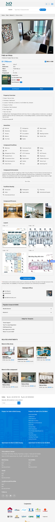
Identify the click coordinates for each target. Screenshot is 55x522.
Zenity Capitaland (33, 428)
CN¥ (52, 61)
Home (3, 15)
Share (41, 88)
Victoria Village (32, 426)
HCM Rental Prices (7, 327)
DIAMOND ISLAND (23, 359)
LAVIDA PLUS (32, 416)
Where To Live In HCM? (8, 331)
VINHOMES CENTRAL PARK (6, 357)
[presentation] (4, 36)
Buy (2, 465)
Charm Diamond (32, 418)
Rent (7, 15)
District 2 (12, 15)
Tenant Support (6, 322)
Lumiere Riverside (32, 439)
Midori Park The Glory (33, 420)
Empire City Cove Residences (35, 422)
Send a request (27, 278)
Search (42, 9)
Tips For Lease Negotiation (9, 325)
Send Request (15, 88)
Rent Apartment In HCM (8, 329)
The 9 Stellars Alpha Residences (36, 431)
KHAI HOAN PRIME (33, 414)
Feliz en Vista (6, 385)
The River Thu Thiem (33, 437)
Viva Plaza (31, 433)
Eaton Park (31, 424)
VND (48, 61)
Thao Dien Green (32, 435)
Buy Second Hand (6, 467)
